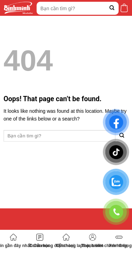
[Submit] (112, 8)
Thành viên (92, 241)
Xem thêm (119, 241)
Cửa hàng (66, 241)
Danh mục (40, 241)
